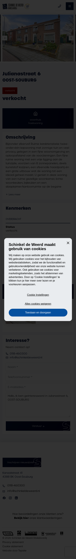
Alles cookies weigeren (38, 303)
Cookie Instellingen (38, 295)
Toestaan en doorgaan (38, 312)
